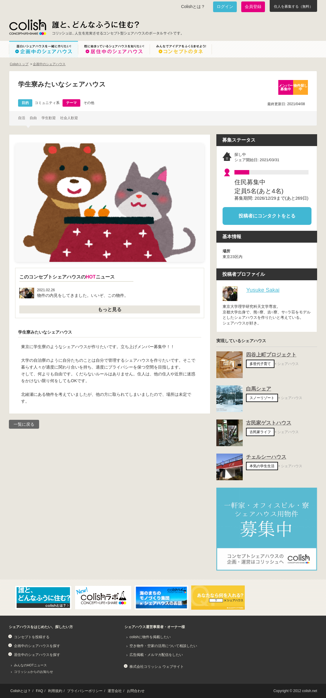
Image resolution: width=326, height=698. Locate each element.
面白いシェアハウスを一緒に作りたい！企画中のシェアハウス (43, 49)
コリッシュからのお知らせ (33, 671)
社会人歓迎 (69, 118)
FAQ (39, 691)
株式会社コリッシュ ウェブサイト (157, 667)
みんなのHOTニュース (30, 665)
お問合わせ (136, 691)
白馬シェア (258, 389)
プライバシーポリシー (85, 691)
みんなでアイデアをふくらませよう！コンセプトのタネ (185, 49)
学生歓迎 (48, 118)
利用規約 (55, 691)
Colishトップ (19, 64)
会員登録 (253, 6)
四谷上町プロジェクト (271, 355)
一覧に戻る (24, 424)
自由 (33, 118)
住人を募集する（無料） (293, 6)
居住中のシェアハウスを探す (37, 655)
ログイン (225, 6)
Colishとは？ (193, 6)
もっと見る (110, 309)
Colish (27, 27)
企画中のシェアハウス (49, 64)
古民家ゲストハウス (268, 423)
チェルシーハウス (266, 457)
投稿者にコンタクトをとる (267, 215)
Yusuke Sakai (262, 290)
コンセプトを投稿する (31, 637)
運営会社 (115, 691)
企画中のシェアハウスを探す (37, 646)
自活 (21, 118)
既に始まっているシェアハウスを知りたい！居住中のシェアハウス (114, 49)
